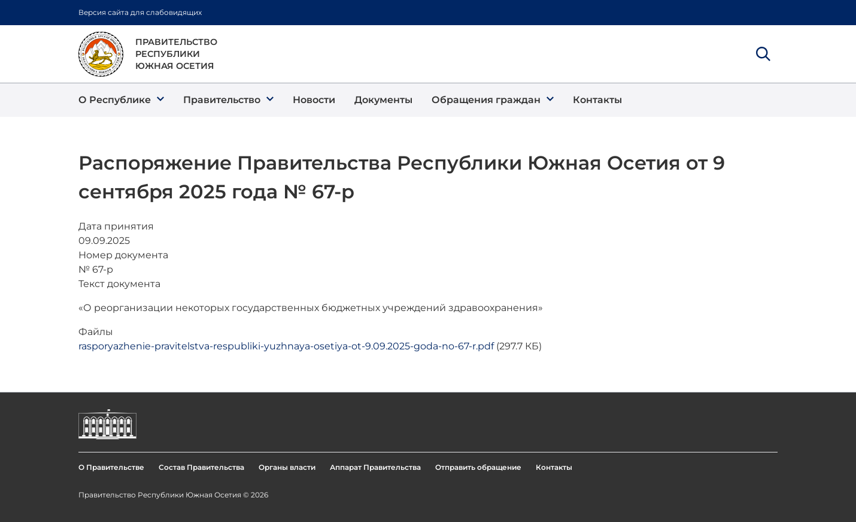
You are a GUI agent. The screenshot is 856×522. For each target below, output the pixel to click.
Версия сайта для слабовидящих (140, 12)
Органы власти (287, 467)
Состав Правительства (201, 467)
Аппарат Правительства (375, 467)
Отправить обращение (478, 467)
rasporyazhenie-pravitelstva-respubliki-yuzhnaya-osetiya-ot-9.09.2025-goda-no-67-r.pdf (286, 346)
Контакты (554, 467)
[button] (121, 100)
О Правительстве (111, 467)
